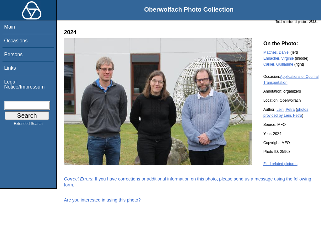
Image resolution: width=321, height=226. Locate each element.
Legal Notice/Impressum (24, 84)
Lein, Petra (285, 109)
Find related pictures (280, 164)
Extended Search (28, 125)
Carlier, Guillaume (278, 64)
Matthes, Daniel (276, 52)
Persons (13, 54)
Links (10, 68)
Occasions (16, 40)
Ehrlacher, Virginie (278, 58)
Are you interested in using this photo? (102, 199)
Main (9, 27)
